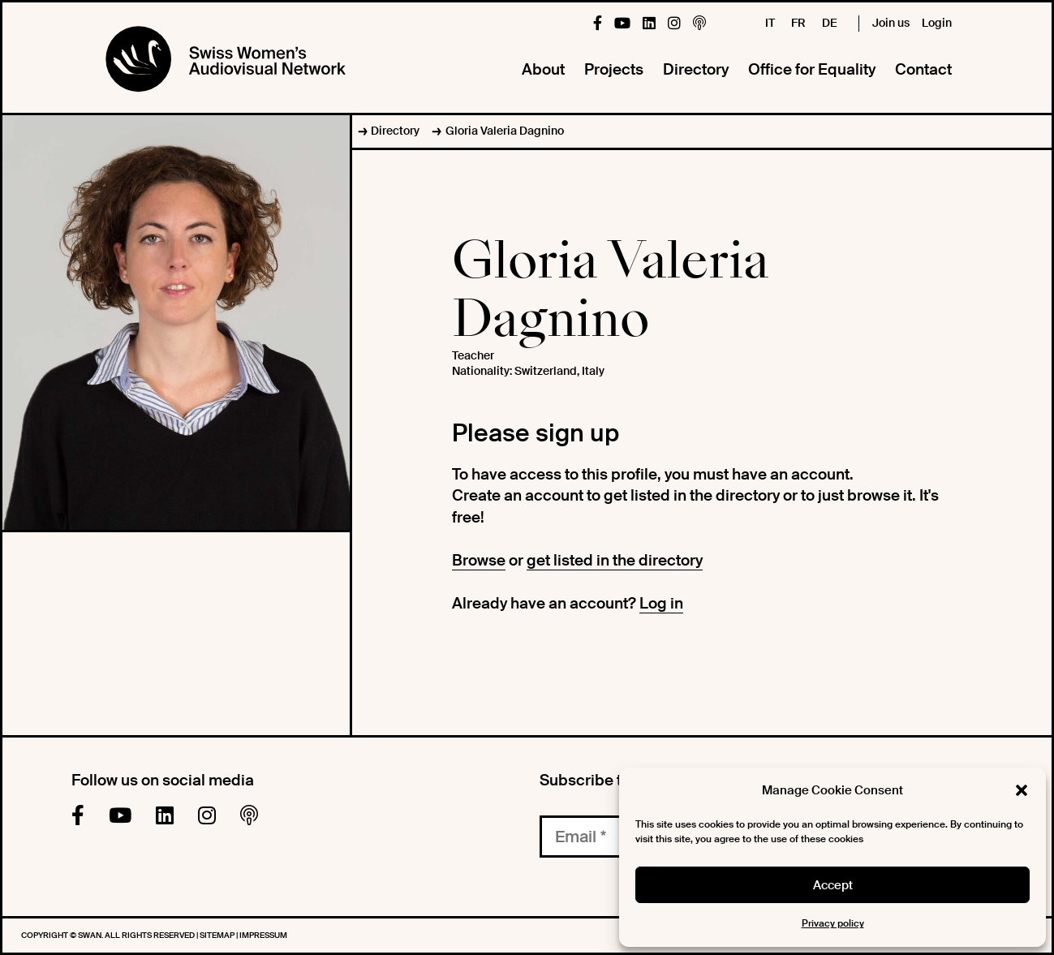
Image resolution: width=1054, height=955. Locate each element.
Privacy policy (833, 923)
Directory (696, 69)
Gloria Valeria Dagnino (504, 130)
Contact (923, 69)
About (543, 69)
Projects (613, 69)
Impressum (263, 935)
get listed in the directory (615, 560)
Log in (661, 603)
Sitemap (218, 935)
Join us (891, 22)
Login (937, 22)
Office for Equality (811, 69)
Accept (833, 885)
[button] (1021, 790)
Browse (478, 560)
